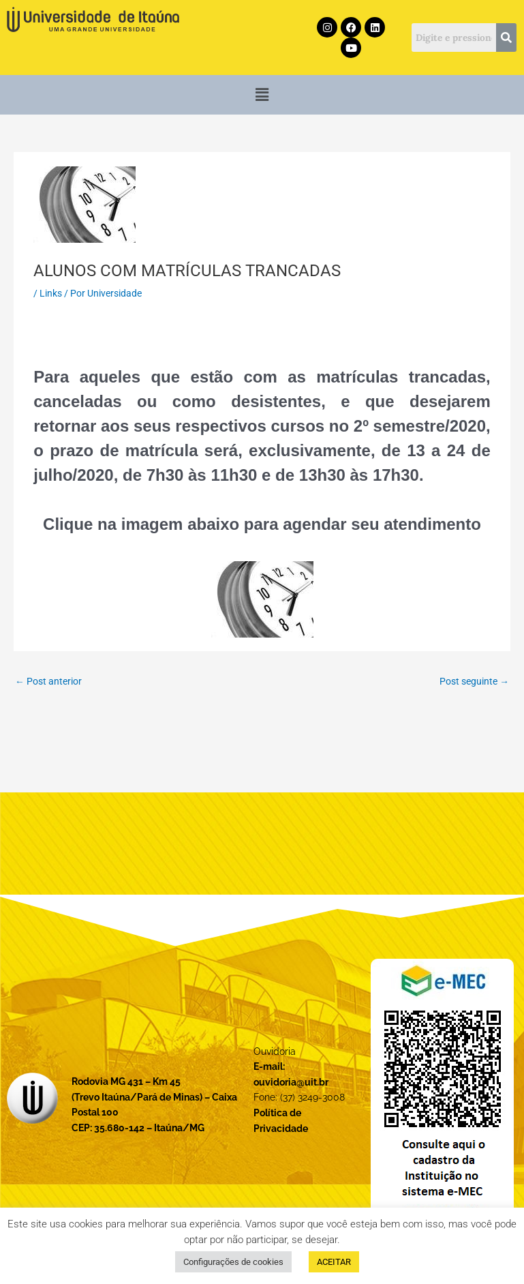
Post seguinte (474, 681)
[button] (261, 95)
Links (51, 293)
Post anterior (48, 681)
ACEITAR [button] (334, 1262)
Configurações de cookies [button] (233, 1262)
